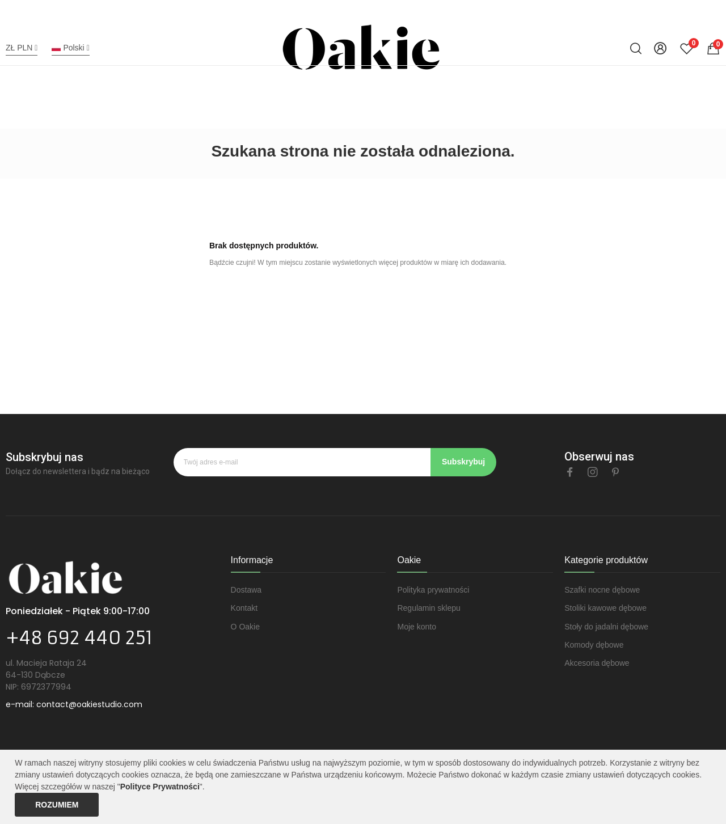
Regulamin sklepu (428, 607)
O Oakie (245, 626)
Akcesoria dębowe (596, 662)
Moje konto (416, 626)
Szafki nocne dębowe (602, 589)
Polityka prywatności (433, 589)
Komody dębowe (593, 644)
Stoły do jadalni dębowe (606, 626)
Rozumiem (56, 804)
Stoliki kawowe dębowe (605, 607)
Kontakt (244, 607)
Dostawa (246, 589)
